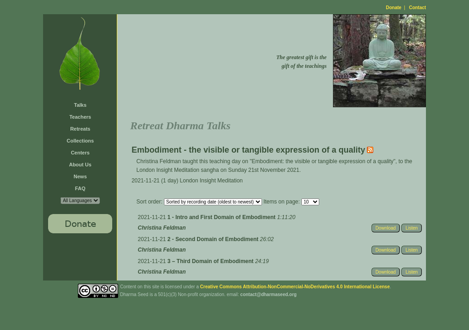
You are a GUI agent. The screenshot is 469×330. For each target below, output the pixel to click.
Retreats (80, 129)
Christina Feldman (162, 228)
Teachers (80, 117)
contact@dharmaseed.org (268, 294)
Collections (80, 140)
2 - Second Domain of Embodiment (214, 239)
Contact (417, 7)
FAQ (80, 188)
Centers (80, 152)
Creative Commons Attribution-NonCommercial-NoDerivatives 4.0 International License (295, 286)
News (80, 176)
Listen (411, 228)
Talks (80, 105)
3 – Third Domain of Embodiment (211, 261)
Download (386, 228)
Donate (394, 7)
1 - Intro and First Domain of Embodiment (222, 217)
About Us (80, 164)
